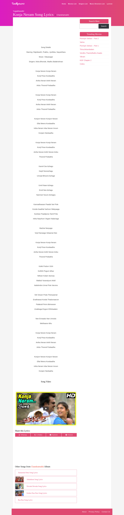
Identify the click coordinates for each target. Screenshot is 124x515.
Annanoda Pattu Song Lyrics (28, 473)
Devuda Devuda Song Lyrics (36, 486)
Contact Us (106, 512)
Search (103, 26)
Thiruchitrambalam (87, 49)
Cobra (82, 64)
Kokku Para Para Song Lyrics (37, 493)
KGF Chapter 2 (85, 60)
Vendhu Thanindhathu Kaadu (91, 53)
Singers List (83, 4)
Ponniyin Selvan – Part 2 (89, 38)
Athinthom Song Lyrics (35, 479)
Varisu (82, 42)
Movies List (72, 4)
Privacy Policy (94, 512)
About (84, 512)
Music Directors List (97, 4)
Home (64, 4)
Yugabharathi (18, 11)
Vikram (82, 57)
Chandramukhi (63, 15)
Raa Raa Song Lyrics (25, 500)
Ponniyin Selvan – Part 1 (89, 46)
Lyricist (109, 4)
